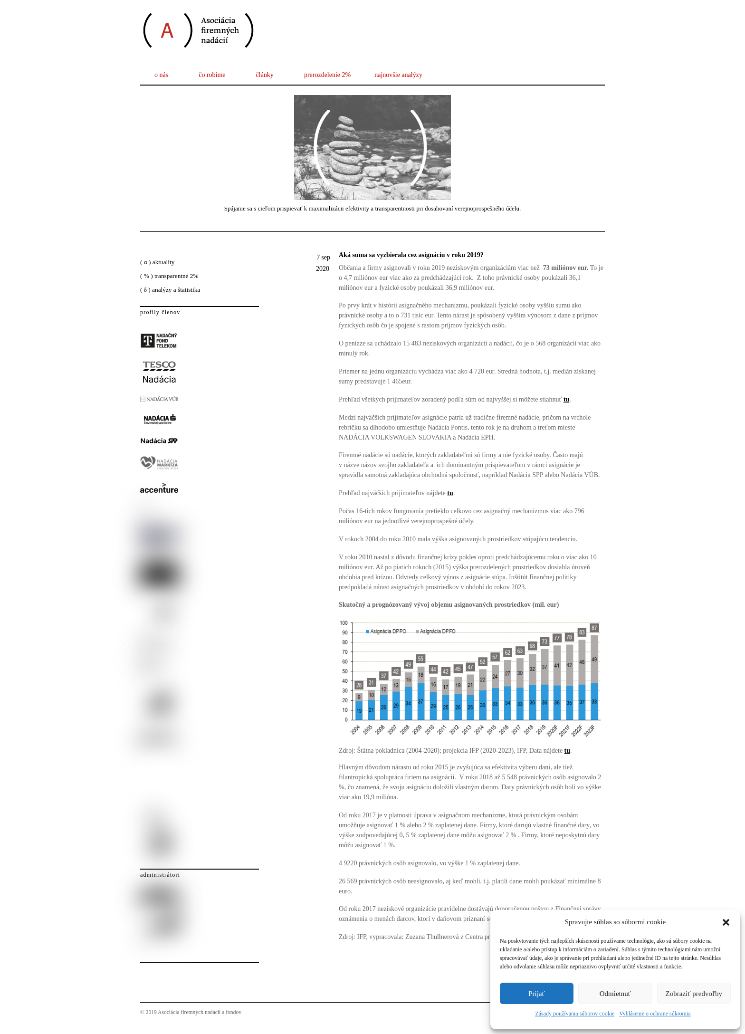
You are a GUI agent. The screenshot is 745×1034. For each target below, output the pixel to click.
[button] (726, 922)
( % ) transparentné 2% (169, 275)
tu (450, 493)
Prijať (536, 993)
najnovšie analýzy (398, 74)
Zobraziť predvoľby (694, 993)
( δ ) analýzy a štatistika (170, 289)
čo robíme (212, 74)
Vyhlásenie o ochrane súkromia (654, 1013)
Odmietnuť (615, 993)
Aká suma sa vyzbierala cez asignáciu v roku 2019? (411, 254)
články (265, 74)
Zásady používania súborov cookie (574, 1013)
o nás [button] (161, 74)
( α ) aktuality (157, 262)
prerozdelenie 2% (327, 74)
